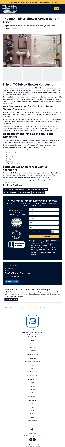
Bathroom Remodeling (32, 362)
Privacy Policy (34, 254)
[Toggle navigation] (62, 9)
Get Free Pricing (44, 236)
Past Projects (32, 421)
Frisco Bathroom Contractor (36, 189)
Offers (33, 410)
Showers (32, 365)
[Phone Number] (56, 8)
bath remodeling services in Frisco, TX (41, 175)
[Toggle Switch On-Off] (55, 232)
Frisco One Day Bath (10, 192)
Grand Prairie (32, 396)
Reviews (32, 414)
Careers (32, 417)
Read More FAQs (11, 299)
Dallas (32, 383)
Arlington (33, 389)
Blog (32, 407)
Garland (32, 393)
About (32, 404)
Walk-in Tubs (32, 372)
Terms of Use (50, 252)
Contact (32, 344)
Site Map (36, 444)
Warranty (33, 347)
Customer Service (32, 354)
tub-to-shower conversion (25, 88)
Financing (32, 351)
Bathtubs (32, 368)
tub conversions (56, 112)
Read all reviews (12, 281)
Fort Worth (32, 386)
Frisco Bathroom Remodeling (14, 189)
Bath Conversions (32, 375)
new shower (50, 145)
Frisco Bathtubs (38, 192)
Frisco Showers (25, 192)
